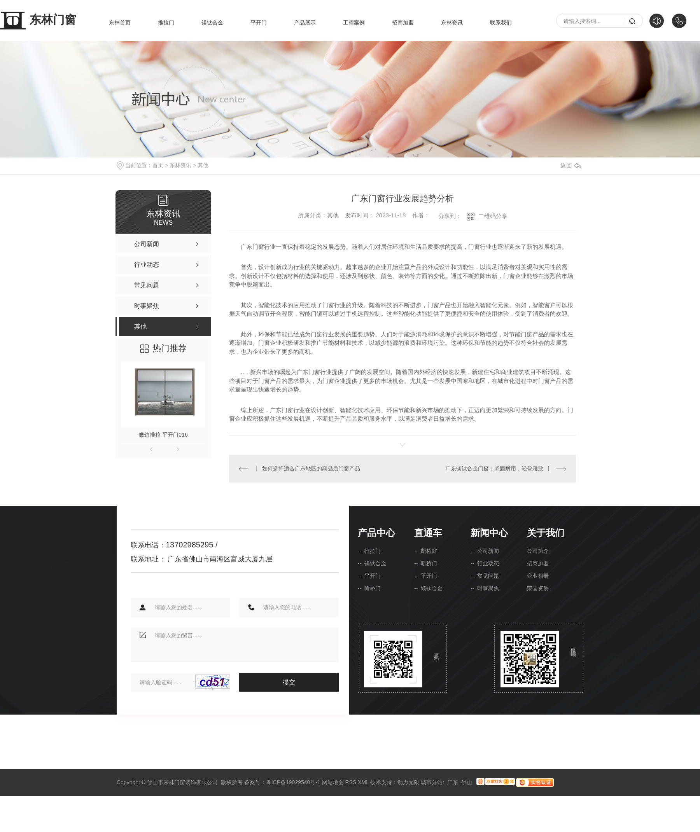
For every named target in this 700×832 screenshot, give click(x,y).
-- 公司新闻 (485, 550)
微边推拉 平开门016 (163, 435)
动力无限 (408, 782)
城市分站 (432, 782)
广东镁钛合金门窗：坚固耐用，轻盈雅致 (494, 468)
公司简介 (538, 550)
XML (363, 782)
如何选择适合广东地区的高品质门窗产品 (311, 468)
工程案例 (354, 22)
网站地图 (333, 782)
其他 (203, 165)
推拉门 (166, 22)
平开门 (258, 22)
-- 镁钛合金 (372, 563)
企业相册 (538, 575)
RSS (351, 782)
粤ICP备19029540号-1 (293, 782)
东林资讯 (452, 22)
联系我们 (501, 22)
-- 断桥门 (369, 588)
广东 (452, 782)
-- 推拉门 (369, 550)
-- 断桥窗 (425, 550)
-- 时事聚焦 (485, 588)
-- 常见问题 (485, 575)
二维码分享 (493, 216)
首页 (157, 165)
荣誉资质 (538, 588)
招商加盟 (403, 22)
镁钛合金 (212, 22)
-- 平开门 (369, 575)
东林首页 (120, 22)
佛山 (466, 782)
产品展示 (305, 22)
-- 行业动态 (485, 563)
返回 (570, 165)
